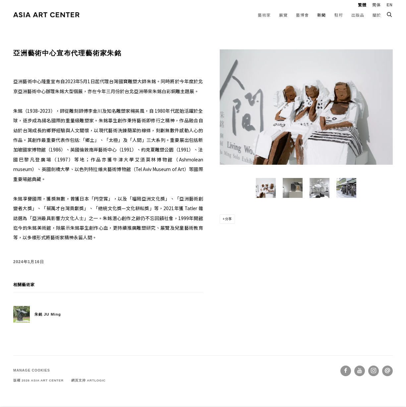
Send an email (387, 371)
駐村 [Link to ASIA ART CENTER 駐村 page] (338, 15)
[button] (266, 188)
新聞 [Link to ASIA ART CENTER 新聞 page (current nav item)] (321, 15)
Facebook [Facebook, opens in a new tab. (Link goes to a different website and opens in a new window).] (345, 371)
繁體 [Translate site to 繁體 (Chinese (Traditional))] (362, 5)
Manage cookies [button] (31, 370)
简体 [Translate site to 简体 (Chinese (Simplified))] (376, 5)
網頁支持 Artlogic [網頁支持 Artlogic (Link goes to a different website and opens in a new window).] (88, 380)
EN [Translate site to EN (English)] (389, 5)
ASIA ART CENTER (46, 14)
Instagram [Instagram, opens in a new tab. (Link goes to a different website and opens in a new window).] (373, 371)
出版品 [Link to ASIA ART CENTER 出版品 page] (357, 15)
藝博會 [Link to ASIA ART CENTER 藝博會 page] (302, 15)
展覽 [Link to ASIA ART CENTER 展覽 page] (283, 15)
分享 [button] (228, 219)
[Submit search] (390, 13)
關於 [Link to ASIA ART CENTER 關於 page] (377, 15)
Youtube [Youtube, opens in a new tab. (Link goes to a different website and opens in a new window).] (359, 371)
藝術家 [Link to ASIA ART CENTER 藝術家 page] (264, 15)
